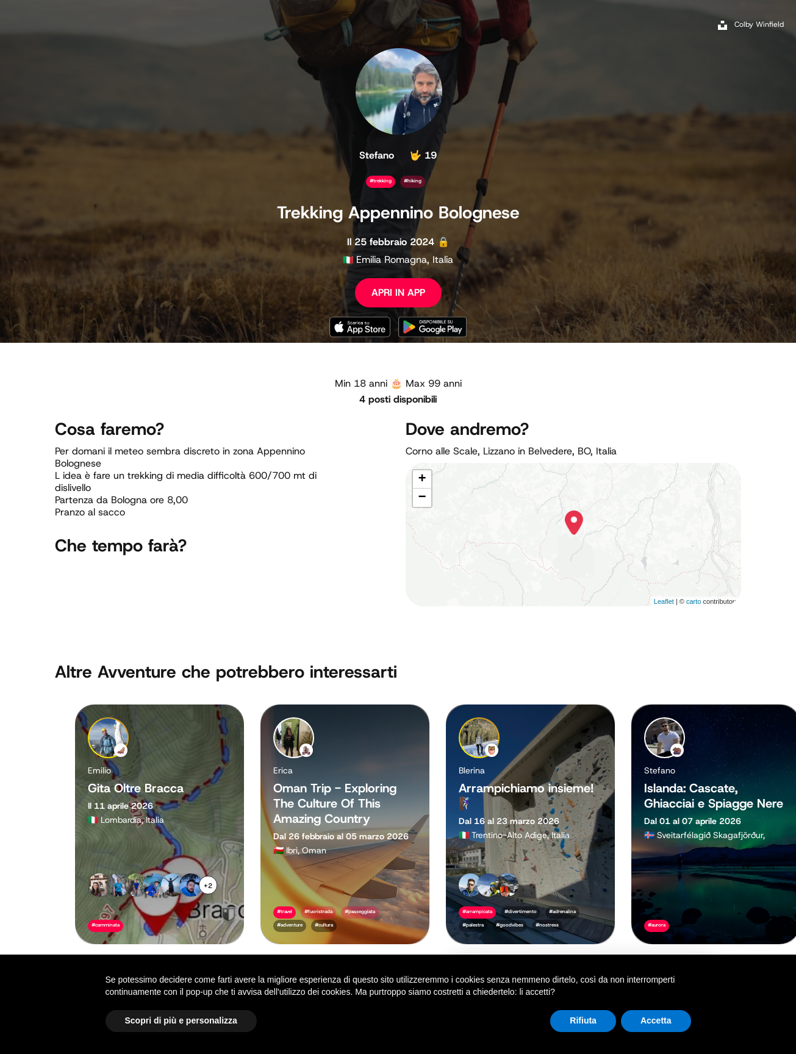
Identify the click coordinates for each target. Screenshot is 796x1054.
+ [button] (422, 479)
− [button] (422, 498)
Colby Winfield (759, 24)
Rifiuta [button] (583, 1020)
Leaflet (664, 601)
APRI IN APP (398, 292)
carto (693, 601)
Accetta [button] (656, 1020)
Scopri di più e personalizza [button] (181, 1020)
